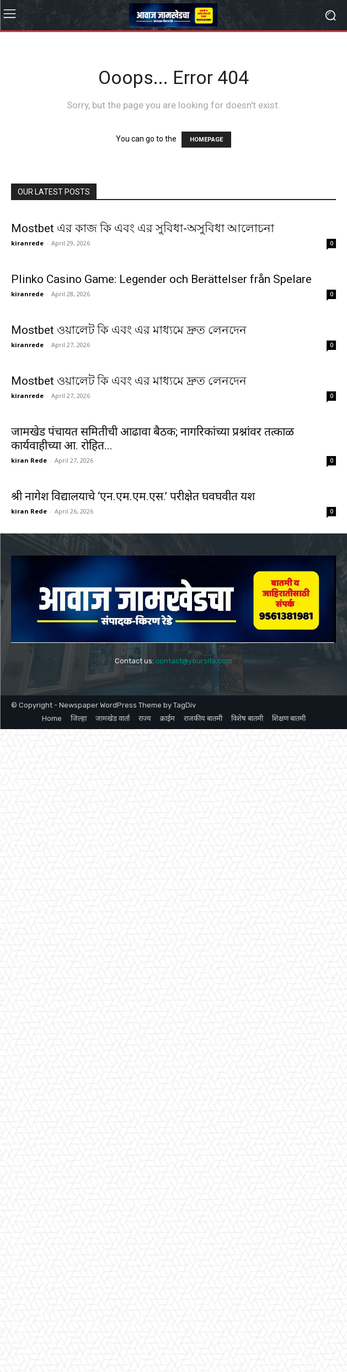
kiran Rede (29, 460)
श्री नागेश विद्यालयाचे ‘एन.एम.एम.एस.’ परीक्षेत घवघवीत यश (133, 496)
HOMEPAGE (206, 139)
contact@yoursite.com (194, 661)
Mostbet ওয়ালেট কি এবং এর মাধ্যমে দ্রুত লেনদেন (129, 330)
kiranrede (27, 243)
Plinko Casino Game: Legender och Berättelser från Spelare (161, 279)
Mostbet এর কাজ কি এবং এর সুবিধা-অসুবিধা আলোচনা (142, 228)
